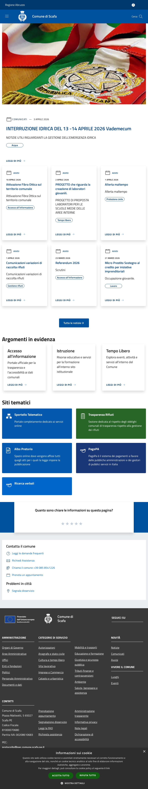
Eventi (115, 683)
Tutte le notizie (74, 323)
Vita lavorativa (46, 666)
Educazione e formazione (89, 654)
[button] (74, 783)
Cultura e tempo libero (51, 660)
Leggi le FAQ (45, 728)
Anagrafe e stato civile (51, 654)
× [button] (144, 751)
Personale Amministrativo (17, 678)
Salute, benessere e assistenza (86, 690)
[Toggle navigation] (7, 16)
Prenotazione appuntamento (47, 713)
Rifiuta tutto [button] (88, 775)
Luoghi (115, 677)
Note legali (81, 728)
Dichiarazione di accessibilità (84, 736)
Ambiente (80, 682)
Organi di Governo (12, 647)
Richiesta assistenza (50, 734)
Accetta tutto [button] (60, 775)
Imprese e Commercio (51, 672)
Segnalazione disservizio (52, 722)
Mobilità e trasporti (86, 647)
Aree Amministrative (14, 654)
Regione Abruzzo (15, 5)
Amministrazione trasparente (85, 713)
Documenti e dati (12, 685)
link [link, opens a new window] (108, 768)
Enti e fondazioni (12, 666)
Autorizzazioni (46, 647)
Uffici (5, 660)
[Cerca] (141, 16)
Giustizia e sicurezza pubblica (86, 662)
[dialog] (74, 768)
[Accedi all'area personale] (133, 5)
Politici (6, 672)
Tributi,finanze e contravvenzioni (84, 673)
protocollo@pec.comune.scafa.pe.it (23, 747)
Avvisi (12, 173)
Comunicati (19, 119)
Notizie (115, 647)
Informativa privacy (86, 722)
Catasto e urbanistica (50, 678)
